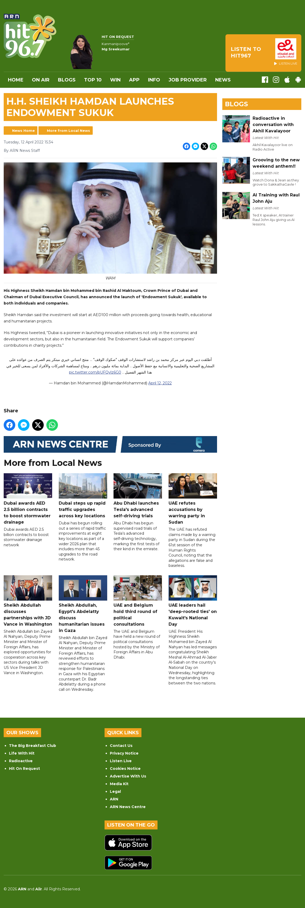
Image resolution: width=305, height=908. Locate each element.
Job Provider (188, 80)
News (223, 80)
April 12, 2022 (160, 383)
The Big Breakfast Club (32, 745)
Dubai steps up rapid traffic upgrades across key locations (83, 496)
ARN (114, 799)
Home (15, 80)
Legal (115, 791)
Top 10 (93, 80)
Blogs (67, 80)
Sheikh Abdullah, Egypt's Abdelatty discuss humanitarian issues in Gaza (83, 604)
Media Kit (119, 783)
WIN (115, 80)
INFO (154, 80)
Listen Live (121, 761)
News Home (23, 130)
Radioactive (21, 761)
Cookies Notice (125, 768)
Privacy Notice (124, 753)
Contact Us (121, 745)
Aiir (38, 889)
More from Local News (68, 130)
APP (134, 80)
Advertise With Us (128, 776)
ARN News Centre (128, 806)
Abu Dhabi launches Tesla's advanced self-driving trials (138, 496)
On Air (41, 80)
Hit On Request (24, 768)
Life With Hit (22, 753)
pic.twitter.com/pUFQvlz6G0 (95, 372)
